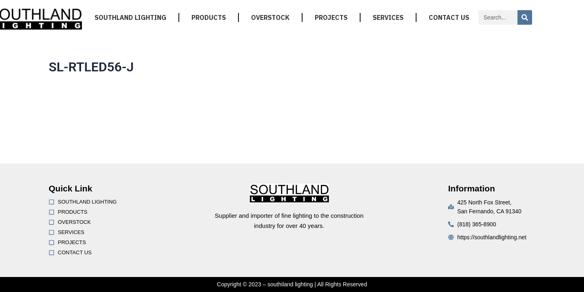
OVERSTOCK (270, 17)
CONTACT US (449, 17)
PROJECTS (331, 17)
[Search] (524, 17)
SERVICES (388, 17)
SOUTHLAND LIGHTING (130, 17)
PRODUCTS (208, 17)
